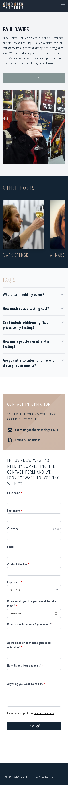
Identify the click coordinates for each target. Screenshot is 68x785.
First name (14, 493)
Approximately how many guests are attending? (29, 645)
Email (11, 547)
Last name (14, 511)
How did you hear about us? (25, 665)
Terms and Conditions (44, 713)
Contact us (34, 78)
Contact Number (18, 564)
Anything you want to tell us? (26, 684)
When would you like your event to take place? (31, 603)
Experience (14, 582)
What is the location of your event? (30, 624)
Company (12, 528)
